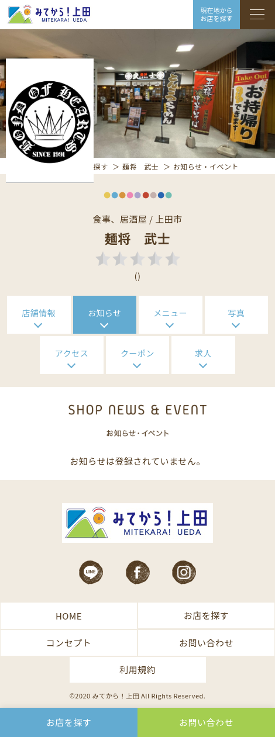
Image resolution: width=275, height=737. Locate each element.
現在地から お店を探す (217, 14)
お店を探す (206, 615)
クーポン (137, 353)
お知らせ (105, 313)
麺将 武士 (140, 166)
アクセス (71, 353)
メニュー (170, 313)
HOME (69, 616)
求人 (203, 353)
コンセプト (69, 642)
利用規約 (137, 669)
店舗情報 (39, 313)
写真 (236, 313)
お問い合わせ (206, 642)
